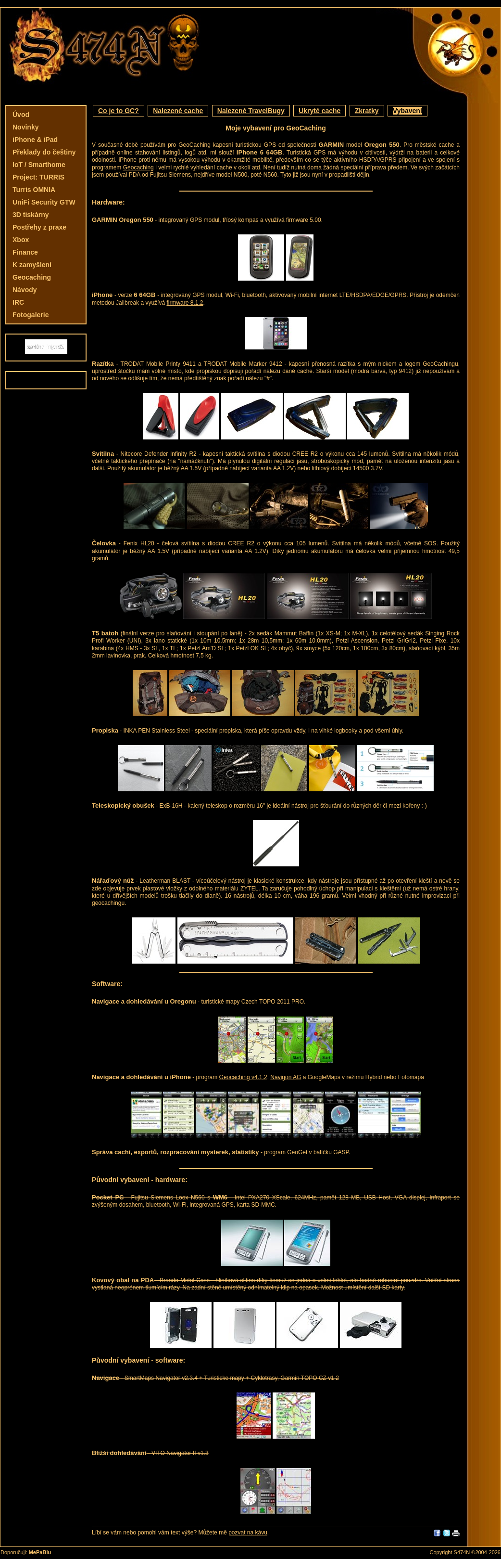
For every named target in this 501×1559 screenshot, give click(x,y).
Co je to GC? (118, 111)
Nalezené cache (178, 111)
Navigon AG (285, 1077)
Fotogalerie (31, 315)
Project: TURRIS (38, 177)
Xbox (21, 240)
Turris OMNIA (34, 189)
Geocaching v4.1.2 (243, 1077)
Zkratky (367, 111)
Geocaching (32, 277)
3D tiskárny (31, 215)
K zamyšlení (32, 265)
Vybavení (407, 111)
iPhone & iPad (35, 139)
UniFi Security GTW (44, 202)
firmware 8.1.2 (184, 302)
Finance (25, 252)
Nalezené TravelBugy (251, 111)
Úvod (21, 114)
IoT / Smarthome (39, 164)
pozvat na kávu (247, 1532)
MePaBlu (40, 1552)
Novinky (25, 127)
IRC (18, 302)
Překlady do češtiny (44, 152)
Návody (25, 290)
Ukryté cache (319, 111)
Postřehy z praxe (39, 227)
